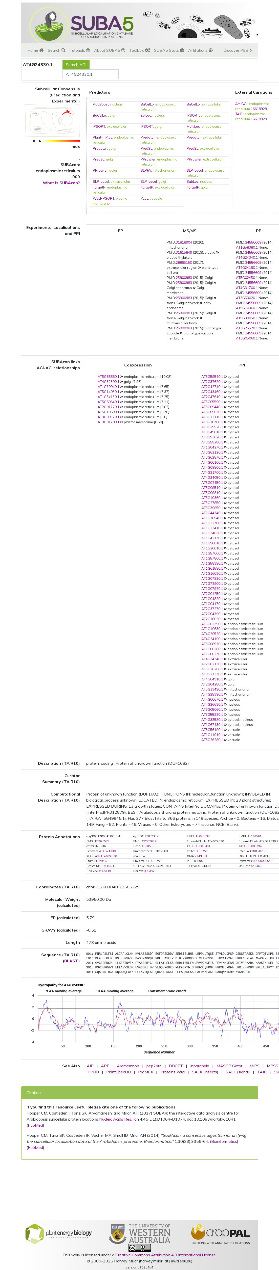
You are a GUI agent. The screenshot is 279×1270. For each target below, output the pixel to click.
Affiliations (200, 50)
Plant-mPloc (102, 137)
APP (105, 1065)
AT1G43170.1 (212, 538)
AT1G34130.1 (108, 397)
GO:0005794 (253, 846)
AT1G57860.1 (212, 558)
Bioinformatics (224, 1141)
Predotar (148, 137)
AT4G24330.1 (108, 851)
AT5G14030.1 (108, 392)
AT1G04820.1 (212, 599)
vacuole (156, 198)
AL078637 (203, 836)
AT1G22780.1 (212, 523)
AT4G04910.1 (212, 679)
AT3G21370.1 (212, 674)
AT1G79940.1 (108, 387)
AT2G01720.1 (108, 407)
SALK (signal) (238, 1071)
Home (35, 50)
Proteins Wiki (172, 1071)
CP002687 (149, 841)
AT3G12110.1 (212, 417)
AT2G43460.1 (212, 392)
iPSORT (193, 115)
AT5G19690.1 (108, 412)
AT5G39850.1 (247, 318)
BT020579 (102, 841)
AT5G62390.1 (212, 624)
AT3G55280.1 (212, 442)
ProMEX (145, 1071)
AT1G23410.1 (212, 528)
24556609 (253, 242)
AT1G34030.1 (212, 533)
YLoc (144, 198)
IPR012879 (257, 851)
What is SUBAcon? (61, 182)
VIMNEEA (201, 856)
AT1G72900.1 (212, 583)
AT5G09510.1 (212, 488)
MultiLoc (193, 126)
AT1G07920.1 (212, 589)
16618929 (259, 109)
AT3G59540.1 (212, 377)
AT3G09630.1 (212, 412)
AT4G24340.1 (247, 257)
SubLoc (193, 181)
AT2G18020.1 (212, 619)
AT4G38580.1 (212, 720)
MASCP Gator (229, 1065)
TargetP (99, 187)
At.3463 (256, 866)
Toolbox (139, 50)
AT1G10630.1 (212, 629)
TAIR (239, 114)
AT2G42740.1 (212, 387)
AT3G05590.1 (212, 402)
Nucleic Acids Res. (115, 1119)
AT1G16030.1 (212, 573)
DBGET (176, 1065)
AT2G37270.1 (212, 609)
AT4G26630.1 (212, 704)
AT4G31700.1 (247, 288)
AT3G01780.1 (108, 422)
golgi (111, 115)
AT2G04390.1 (212, 614)
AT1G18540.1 (212, 518)
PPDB (93, 1071)
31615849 (184, 252)
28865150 (184, 262)
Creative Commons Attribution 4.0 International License (165, 1254)
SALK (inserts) (205, 1071)
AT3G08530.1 (212, 644)
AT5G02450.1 (247, 278)
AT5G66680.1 (108, 377)
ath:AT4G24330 (106, 856)
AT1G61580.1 (212, 568)
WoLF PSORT (103, 198)
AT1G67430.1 (212, 725)
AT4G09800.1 (212, 467)
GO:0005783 (201, 846)
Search (57, 50)
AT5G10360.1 (247, 308)
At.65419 (104, 871)
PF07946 (100, 861)
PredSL (146, 148)
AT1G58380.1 (247, 247)
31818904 (184, 242)
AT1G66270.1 (212, 654)
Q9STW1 (202, 851)
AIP (90, 1065)
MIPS (255, 1065)
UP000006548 (262, 861)
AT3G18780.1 (212, 422)
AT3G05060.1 (247, 338)
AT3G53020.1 (247, 298)
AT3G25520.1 (247, 328)
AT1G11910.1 (212, 735)
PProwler (148, 159)
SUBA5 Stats (169, 50)
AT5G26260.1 (212, 669)
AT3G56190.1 (212, 730)
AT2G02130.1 (212, 664)
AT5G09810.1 (212, 493)
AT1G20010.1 (212, 548)
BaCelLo (147, 104)
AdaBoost (101, 104)
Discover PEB (237, 50)
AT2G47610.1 (212, 397)
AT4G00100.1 (212, 462)
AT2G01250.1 (212, 594)
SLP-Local (195, 170)
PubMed (35, 1125)
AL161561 (254, 836)
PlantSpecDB (118, 1071)
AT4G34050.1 (212, 477)
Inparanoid (199, 1065)
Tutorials (80, 50)
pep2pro (154, 1065)
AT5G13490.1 (212, 689)
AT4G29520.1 (212, 634)
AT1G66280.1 (212, 649)
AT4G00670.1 (212, 699)
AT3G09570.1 (108, 417)
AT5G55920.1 (212, 714)
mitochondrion (164, 170)
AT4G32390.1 (108, 382)
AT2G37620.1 (212, 382)
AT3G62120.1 (212, 452)
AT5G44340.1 (212, 513)
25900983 (184, 278)
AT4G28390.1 (212, 694)
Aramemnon (128, 1065)
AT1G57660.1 (212, 553)
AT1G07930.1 (212, 578)
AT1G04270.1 (212, 447)
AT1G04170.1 (212, 604)
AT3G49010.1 (212, 432)
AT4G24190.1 (247, 268)
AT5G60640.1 (108, 402)
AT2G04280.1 (212, 684)
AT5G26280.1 (212, 740)
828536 (149, 846)
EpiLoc (146, 115)
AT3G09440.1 (212, 407)
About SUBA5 (109, 50)
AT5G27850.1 (212, 503)
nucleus (116, 104)
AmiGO (241, 104)
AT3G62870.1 (212, 457)
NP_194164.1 (105, 866)
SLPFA (146, 170)
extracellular (211, 104)
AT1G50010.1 (212, 543)
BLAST (71, 960)
